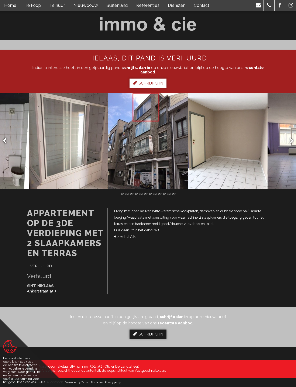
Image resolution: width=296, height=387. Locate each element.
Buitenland (117, 5)
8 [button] (155, 193)
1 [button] (122, 193)
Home (10, 5)
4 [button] (136, 193)
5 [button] (141, 193)
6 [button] (146, 193)
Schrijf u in (148, 83)
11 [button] (169, 193)
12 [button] (174, 193)
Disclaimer (97, 382)
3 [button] (132, 193)
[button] (258, 5)
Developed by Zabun (77, 382)
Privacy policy (113, 382)
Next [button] (289, 141)
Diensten (176, 5)
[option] (148, 141)
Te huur (57, 5)
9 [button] (160, 193)
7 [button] (150, 193)
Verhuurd (41, 266)
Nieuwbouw (85, 5)
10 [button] (164, 193)
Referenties (147, 5)
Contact (201, 5)
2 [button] (127, 193)
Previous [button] (6, 141)
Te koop (33, 5)
